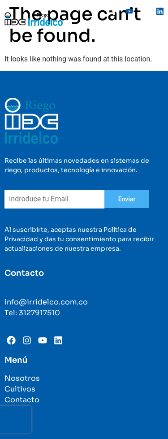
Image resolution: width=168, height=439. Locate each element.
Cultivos (19, 389)
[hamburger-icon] (153, 36)
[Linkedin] (157, 11)
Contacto (21, 399)
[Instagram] (141, 11)
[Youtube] (126, 11)
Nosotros (22, 378)
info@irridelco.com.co (46, 302)
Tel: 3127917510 (32, 312)
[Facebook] (111, 11)
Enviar (127, 199)
